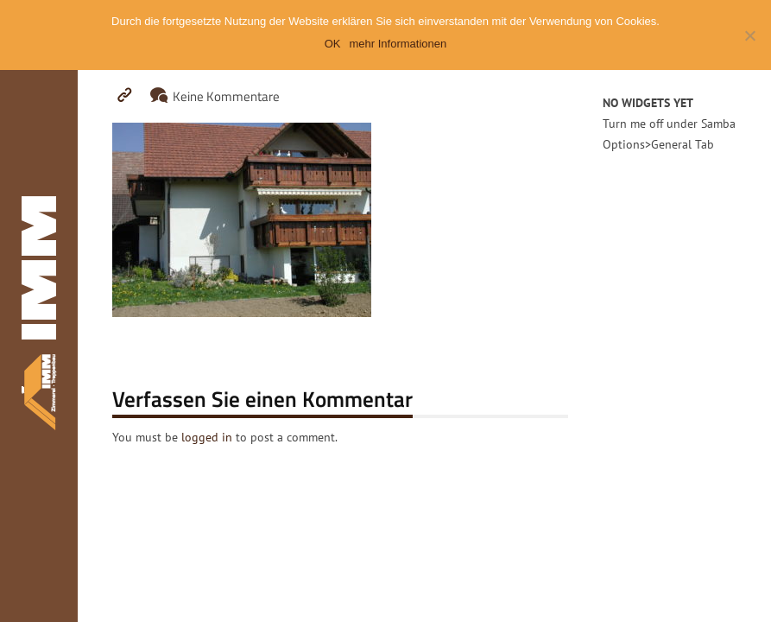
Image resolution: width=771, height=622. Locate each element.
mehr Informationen (398, 43)
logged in (206, 437)
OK (333, 43)
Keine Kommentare (226, 96)
